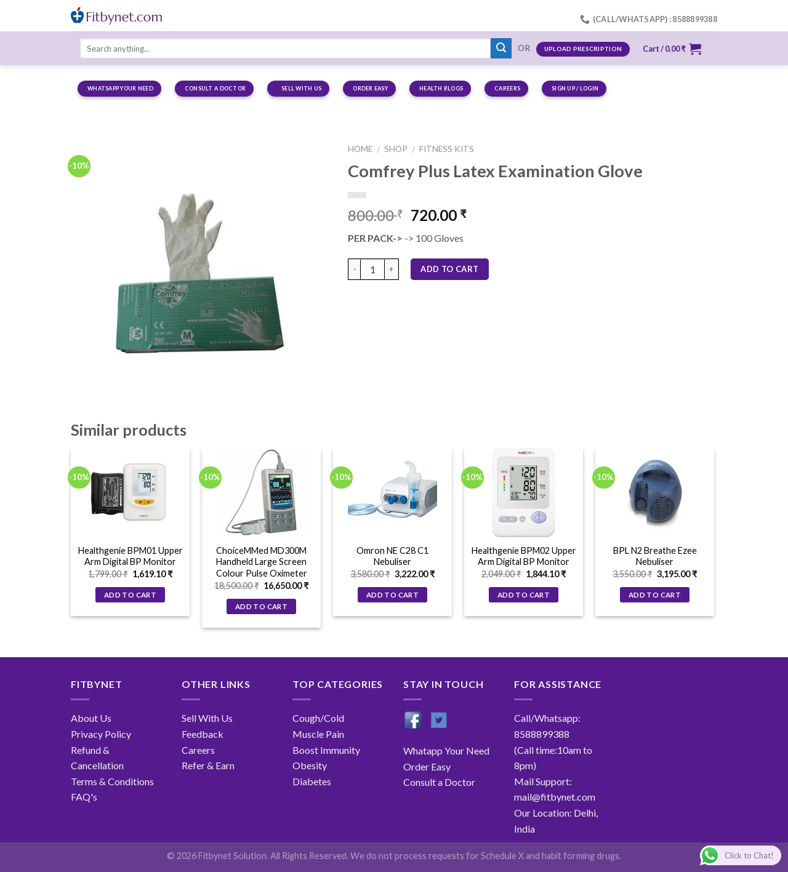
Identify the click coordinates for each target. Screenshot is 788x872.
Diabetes (311, 781)
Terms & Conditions (112, 781)
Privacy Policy (101, 734)
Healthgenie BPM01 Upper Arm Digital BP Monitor (130, 556)
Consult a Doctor (439, 782)
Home (360, 149)
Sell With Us (207, 718)
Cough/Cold (318, 718)
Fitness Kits (446, 149)
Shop (396, 149)
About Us (91, 718)
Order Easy (427, 766)
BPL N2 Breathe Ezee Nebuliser (655, 556)
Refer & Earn (208, 765)
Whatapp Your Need (446, 750)
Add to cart (449, 269)
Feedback (202, 734)
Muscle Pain (318, 734)
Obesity (309, 765)
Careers (198, 750)
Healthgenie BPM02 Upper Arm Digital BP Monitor (524, 556)
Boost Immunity (326, 750)
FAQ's (84, 796)
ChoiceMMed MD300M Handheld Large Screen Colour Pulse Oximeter (261, 561)
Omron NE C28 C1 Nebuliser (392, 556)
